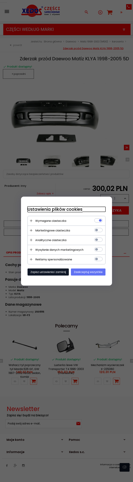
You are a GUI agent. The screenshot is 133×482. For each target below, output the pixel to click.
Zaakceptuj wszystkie (89, 272)
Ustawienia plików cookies (54, 209)
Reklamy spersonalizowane (53, 259)
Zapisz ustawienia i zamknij (47, 272)
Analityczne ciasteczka (50, 240)
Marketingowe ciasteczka (52, 230)
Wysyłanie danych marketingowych (59, 250)
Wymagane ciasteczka (50, 221)
